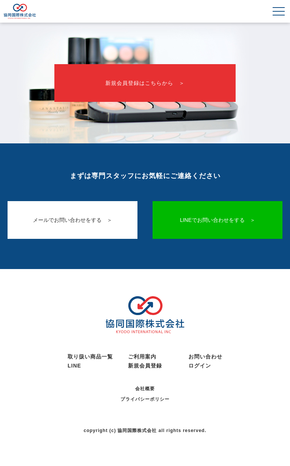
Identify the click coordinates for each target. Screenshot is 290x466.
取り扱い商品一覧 (90, 357)
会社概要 (145, 388)
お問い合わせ (205, 357)
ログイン (199, 366)
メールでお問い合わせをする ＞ (72, 220)
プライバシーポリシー (145, 399)
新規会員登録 (145, 366)
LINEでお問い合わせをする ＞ (217, 220)
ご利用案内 (142, 357)
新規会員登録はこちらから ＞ (145, 83)
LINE (74, 366)
